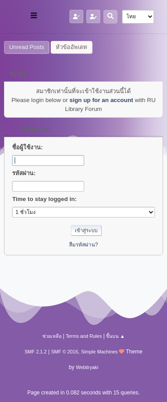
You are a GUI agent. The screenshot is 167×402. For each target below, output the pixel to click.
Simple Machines (99, 351)
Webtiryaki (87, 367)
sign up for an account (101, 100)
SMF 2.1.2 (35, 351)
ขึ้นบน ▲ (115, 336)
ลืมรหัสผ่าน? (83, 245)
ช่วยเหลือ (51, 336)
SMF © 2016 (64, 351)
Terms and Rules (84, 336)
